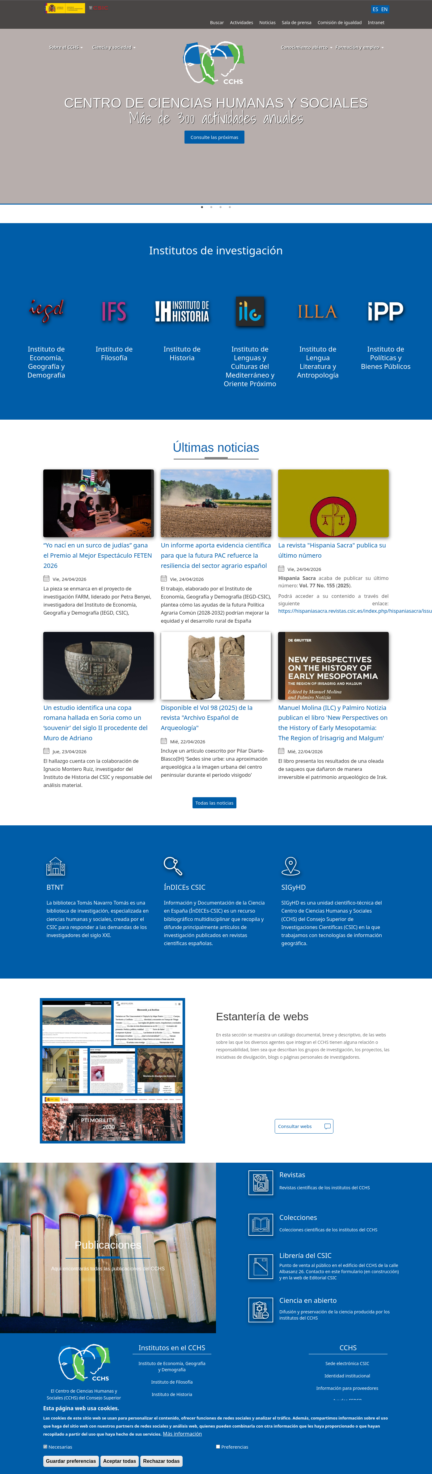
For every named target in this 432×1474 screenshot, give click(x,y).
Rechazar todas (161, 1461)
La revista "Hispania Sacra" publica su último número (332, 550)
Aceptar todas (119, 1461)
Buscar (217, 22)
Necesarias (60, 1447)
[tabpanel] (216, 102)
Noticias (267, 22)
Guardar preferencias (71, 1461)
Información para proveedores (347, 1388)
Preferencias (234, 1447)
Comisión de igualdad (340, 22)
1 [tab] (202, 207)
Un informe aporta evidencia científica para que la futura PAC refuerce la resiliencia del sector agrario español (216, 555)
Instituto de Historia (172, 1394)
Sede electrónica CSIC (347, 1363)
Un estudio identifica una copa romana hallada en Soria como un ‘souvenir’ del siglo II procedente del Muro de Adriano (95, 722)
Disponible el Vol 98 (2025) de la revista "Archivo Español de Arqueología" (206, 717)
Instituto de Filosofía (172, 1382)
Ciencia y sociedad (114, 47)
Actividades (241, 22)
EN (384, 9)
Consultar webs (295, 1126)
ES (375, 9)
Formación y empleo (357, 47)
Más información (182, 1434)
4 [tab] (230, 207)
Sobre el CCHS (66, 47)
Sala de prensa (296, 22)
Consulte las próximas (215, 137)
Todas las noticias (215, 803)
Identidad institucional (347, 1376)
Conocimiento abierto (304, 47)
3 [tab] (221, 207)
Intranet (376, 22)
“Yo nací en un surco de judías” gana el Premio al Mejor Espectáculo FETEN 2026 (97, 555)
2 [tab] (211, 207)
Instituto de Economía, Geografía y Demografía (171, 1366)
